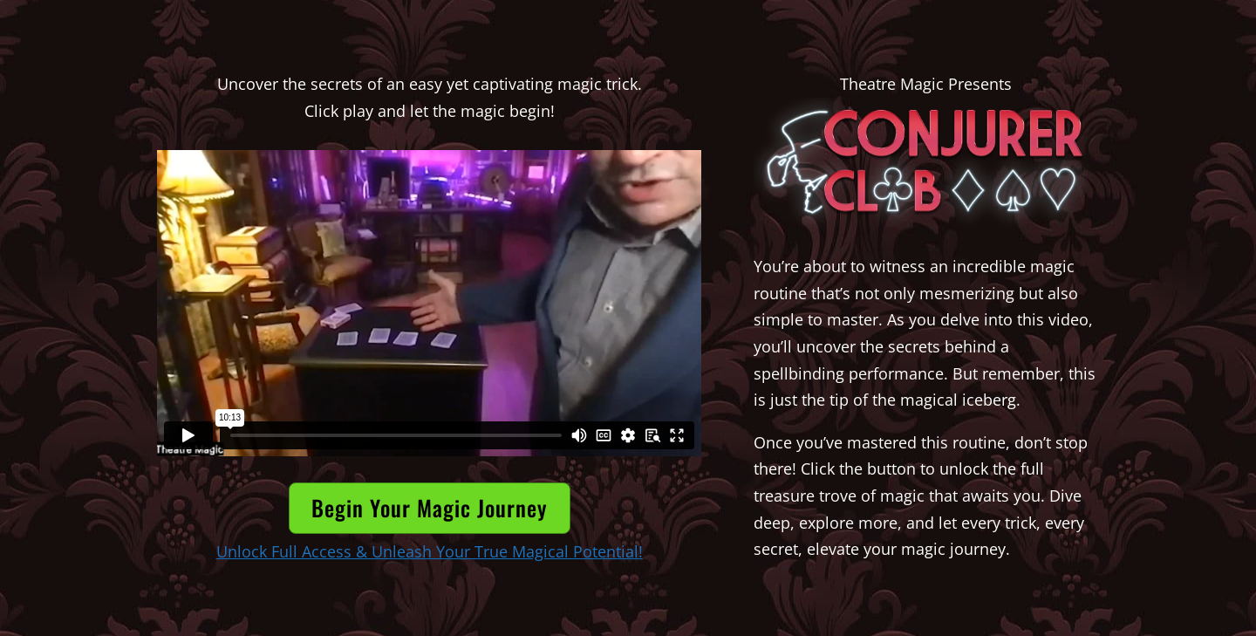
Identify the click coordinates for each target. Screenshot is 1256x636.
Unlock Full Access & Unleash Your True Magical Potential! (429, 551)
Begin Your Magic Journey (429, 507)
